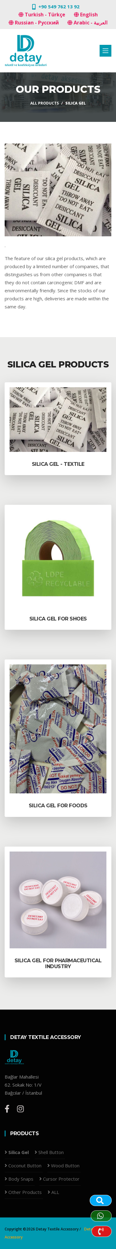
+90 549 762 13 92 (58, 6)
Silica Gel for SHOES (58, 619)
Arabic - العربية (87, 22)
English (86, 14)
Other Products (25, 1192)
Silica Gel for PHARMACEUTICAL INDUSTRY (58, 963)
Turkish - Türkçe (42, 14)
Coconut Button (24, 1165)
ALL (55, 1192)
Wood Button (65, 1165)
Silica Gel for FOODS (58, 806)
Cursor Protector (61, 1179)
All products (44, 103)
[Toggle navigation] (105, 51)
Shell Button (51, 1152)
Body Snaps (20, 1179)
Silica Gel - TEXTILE (58, 464)
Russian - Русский (34, 22)
